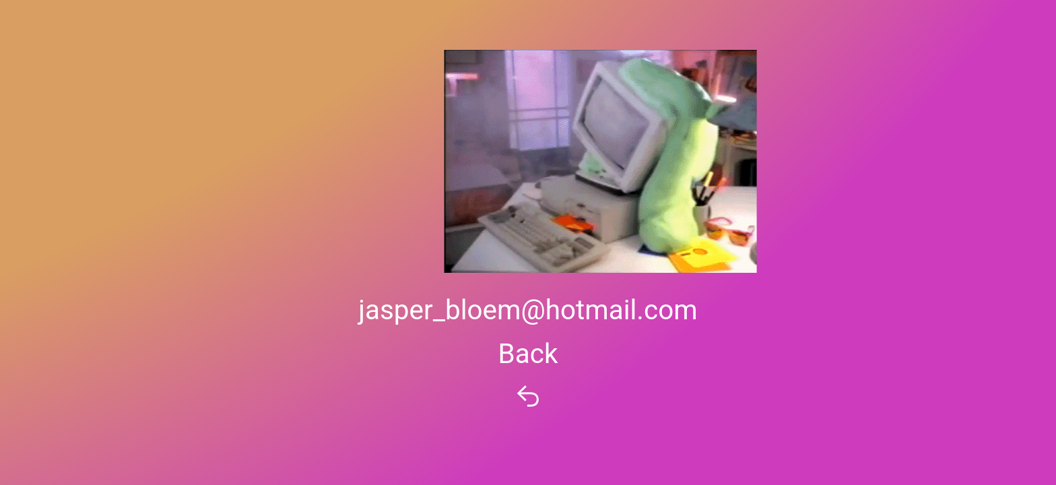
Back (528, 353)
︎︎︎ (528, 397)
